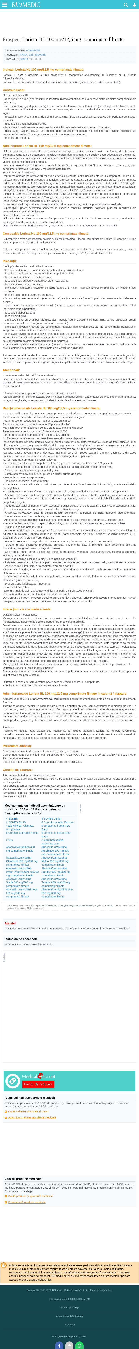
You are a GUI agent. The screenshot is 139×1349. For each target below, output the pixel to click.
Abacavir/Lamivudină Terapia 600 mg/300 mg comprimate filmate (55, 882)
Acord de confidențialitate (69, 1316)
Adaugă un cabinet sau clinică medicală (32, 1117)
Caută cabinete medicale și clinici (28, 1111)
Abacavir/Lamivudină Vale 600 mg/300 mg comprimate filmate (57, 893)
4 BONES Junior (51, 818)
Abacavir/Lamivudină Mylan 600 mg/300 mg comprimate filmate (54, 861)
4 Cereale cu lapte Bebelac (57, 822)
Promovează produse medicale (27, 1202)
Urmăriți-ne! (45, 944)
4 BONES (12, 818)
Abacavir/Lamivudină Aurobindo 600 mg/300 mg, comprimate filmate (55, 850)
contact (23, 908)
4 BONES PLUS (16, 822)
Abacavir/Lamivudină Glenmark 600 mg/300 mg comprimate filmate (21, 861)
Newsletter (69, 1324)
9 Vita (9, 839)
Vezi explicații (121, 928)
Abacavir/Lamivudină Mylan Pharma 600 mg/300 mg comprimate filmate (22, 872)
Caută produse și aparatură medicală (30, 1196)
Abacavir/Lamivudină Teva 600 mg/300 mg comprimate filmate (22, 893)
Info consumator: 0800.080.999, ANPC (69, 1299)
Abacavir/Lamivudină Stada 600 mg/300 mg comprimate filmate (19, 882)
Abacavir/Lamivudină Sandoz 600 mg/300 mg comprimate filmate (55, 872)
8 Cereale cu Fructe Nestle (22, 832)
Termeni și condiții (69, 1307)
